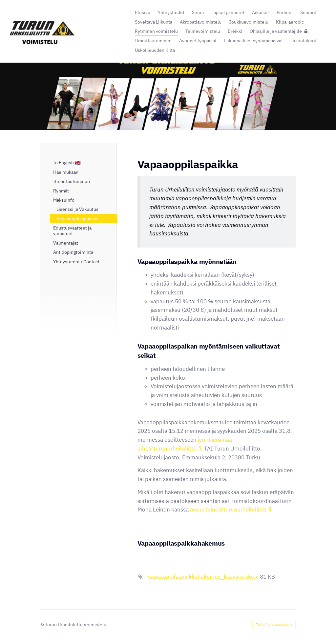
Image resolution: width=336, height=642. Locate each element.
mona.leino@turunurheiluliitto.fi (230, 509)
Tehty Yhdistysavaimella (274, 624)
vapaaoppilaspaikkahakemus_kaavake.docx (203, 576)
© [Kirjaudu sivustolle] (42, 624)
